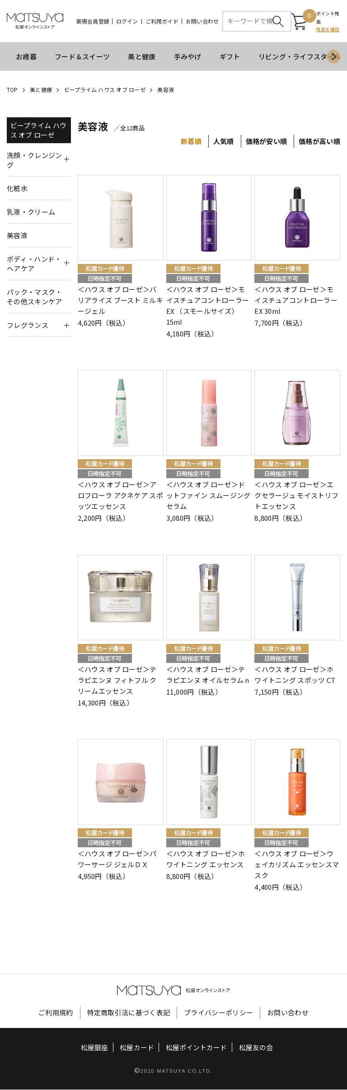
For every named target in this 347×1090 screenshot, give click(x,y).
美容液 (165, 90)
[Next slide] (333, 57)
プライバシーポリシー (218, 1013)
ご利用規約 (55, 1013)
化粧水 (17, 188)
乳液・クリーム (31, 212)
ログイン (127, 21)
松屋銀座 (94, 1048)
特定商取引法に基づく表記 (128, 1013)
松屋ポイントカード (196, 1048)
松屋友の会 (256, 1048)
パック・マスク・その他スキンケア (34, 297)
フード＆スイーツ (82, 57)
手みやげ (188, 57)
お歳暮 (26, 57)
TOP (12, 90)
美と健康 (141, 57)
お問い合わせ (202, 21)
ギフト (230, 57)
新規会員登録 (92, 21)
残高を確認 (327, 29)
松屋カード (137, 1048)
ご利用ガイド (161, 21)
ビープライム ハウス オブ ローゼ (104, 90)
